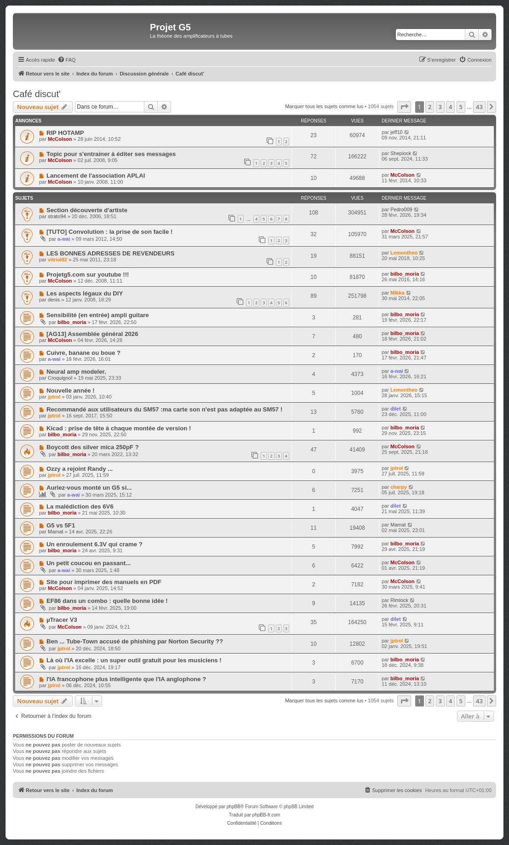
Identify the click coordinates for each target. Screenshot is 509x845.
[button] (404, 106)
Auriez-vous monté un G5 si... (89, 487)
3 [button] (440, 107)
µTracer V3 (61, 619)
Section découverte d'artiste (86, 210)
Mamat (55, 531)
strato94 (57, 216)
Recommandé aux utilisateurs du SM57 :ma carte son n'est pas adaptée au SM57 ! (164, 409)
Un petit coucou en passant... (88, 563)
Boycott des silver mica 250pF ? (92, 447)
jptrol (54, 396)
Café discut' (37, 94)
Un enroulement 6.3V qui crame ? (94, 544)
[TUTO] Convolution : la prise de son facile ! (109, 231)
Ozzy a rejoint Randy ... (79, 468)
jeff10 (396, 132)
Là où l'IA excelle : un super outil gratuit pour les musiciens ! (134, 660)
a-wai (63, 239)
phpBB (233, 806)
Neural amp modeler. (76, 371)
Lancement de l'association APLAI (95, 175)
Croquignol (60, 378)
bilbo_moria (404, 274)
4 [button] (450, 107)
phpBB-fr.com (266, 814)
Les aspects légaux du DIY (84, 293)
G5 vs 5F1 (60, 525)
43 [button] (479, 107)
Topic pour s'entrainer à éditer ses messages (111, 153)
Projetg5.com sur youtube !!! (87, 274)
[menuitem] (66, 59)
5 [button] (461, 107)
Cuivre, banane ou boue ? (83, 352)
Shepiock (400, 153)
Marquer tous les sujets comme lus (324, 106)
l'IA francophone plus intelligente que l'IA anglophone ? (126, 679)
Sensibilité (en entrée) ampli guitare (97, 315)
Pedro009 (401, 209)
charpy (398, 487)
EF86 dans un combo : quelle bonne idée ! (107, 600)
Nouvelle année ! (70, 390)
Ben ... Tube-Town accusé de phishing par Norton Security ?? (134, 641)
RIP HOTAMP (65, 132)
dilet (395, 408)
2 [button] (429, 107)
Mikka (397, 292)
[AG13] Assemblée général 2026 (92, 333)
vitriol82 (57, 259)
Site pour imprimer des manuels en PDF (103, 582)
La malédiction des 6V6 (80, 506)
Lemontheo (403, 252)
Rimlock (399, 600)
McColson (60, 139)
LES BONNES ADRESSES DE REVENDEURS (110, 253)
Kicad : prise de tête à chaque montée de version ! (118, 428)
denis (54, 299)
